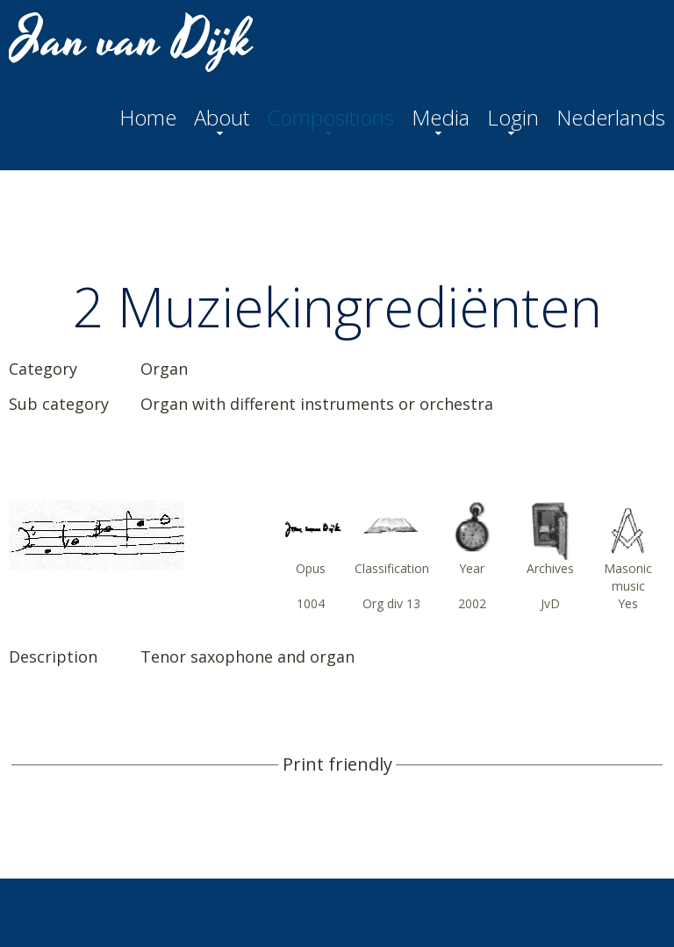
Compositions (330, 117)
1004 (311, 603)
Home (147, 117)
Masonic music (628, 577)
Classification (392, 568)
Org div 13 (391, 603)
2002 (472, 603)
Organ (164, 368)
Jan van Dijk (133, 40)
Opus (311, 568)
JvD (550, 603)
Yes (628, 603)
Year (471, 568)
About (221, 117)
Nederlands (610, 117)
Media (441, 117)
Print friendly (337, 764)
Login (513, 117)
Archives (550, 568)
